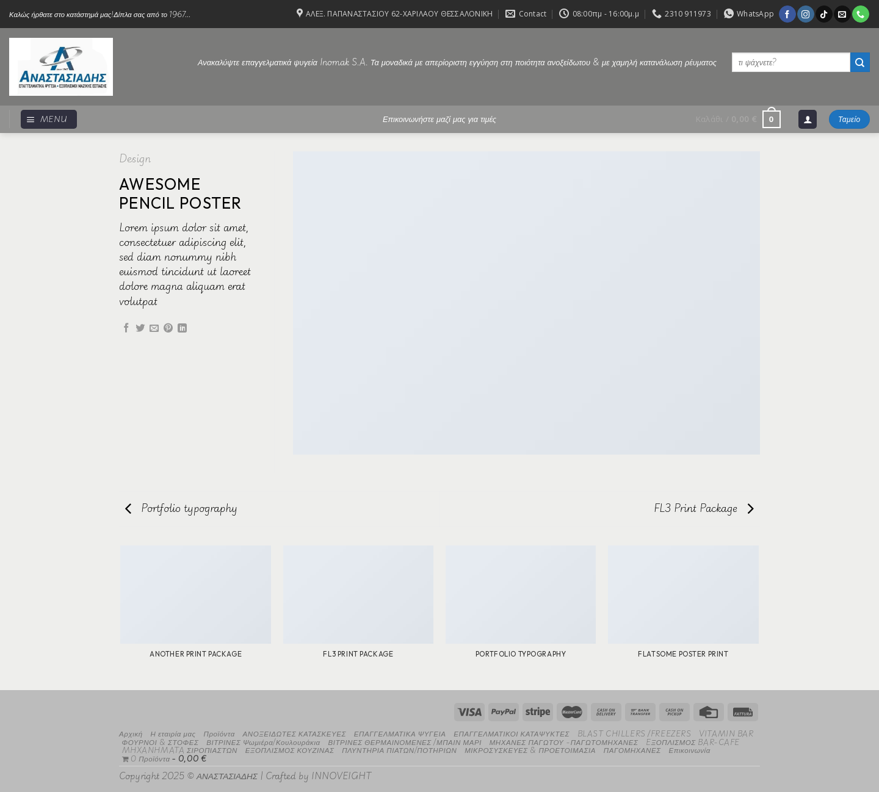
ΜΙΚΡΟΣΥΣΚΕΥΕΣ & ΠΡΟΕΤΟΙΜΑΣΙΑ (530, 749)
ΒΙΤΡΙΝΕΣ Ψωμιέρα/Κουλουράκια (263, 741)
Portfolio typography (181, 508)
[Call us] (860, 14)
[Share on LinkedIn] (182, 328)
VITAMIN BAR (726, 733)
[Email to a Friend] (154, 328)
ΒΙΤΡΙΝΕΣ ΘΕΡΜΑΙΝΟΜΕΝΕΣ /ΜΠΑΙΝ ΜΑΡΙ (405, 741)
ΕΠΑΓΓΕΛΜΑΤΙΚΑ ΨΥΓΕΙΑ (400, 733)
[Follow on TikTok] (824, 14)
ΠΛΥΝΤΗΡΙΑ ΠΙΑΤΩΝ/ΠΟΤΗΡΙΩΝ (399, 749)
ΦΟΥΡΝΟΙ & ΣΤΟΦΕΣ (160, 741)
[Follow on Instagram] (805, 14)
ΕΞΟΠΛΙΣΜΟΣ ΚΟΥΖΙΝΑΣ (290, 749)
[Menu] (49, 119)
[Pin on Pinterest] (168, 328)
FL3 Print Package (704, 508)
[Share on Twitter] (140, 328)
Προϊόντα (218, 733)
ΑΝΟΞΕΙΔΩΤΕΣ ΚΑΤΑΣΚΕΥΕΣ (295, 733)
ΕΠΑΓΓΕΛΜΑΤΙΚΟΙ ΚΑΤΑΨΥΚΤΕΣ (512, 733)
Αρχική (131, 733)
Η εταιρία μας (172, 733)
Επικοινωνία (689, 749)
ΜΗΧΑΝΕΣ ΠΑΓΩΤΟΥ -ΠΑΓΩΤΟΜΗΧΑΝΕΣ (564, 741)
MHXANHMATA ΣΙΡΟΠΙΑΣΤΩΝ (179, 749)
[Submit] (860, 62)
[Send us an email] (842, 14)
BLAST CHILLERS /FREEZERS (634, 733)
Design (135, 158)
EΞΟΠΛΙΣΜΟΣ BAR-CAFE (693, 741)
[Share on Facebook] (126, 328)
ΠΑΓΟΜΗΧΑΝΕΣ (632, 749)
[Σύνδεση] (807, 119)
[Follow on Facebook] (787, 14)
